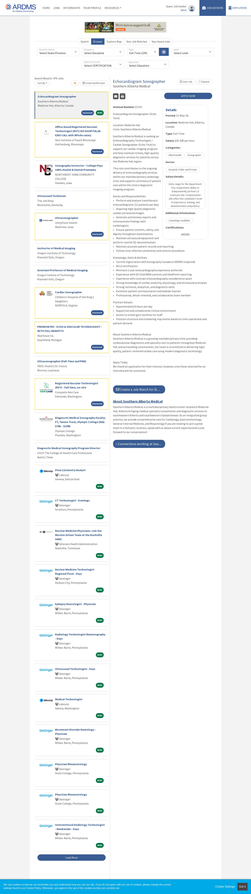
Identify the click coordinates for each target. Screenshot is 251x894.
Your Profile (92, 8)
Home (46, 8)
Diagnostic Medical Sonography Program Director (68, 448)
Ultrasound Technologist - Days (75, 669)
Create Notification (94, 83)
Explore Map (114, 41)
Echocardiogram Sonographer (57, 96)
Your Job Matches (136, 41)
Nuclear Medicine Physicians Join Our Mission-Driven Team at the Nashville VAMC (78, 535)
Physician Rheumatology (71, 764)
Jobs (56, 8)
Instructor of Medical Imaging (56, 248)
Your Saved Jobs (161, 41)
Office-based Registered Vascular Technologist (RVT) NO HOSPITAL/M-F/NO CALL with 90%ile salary (78, 131)
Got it (242, 886)
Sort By (41, 83)
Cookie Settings (225, 886)
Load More (71, 857)
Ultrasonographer (66, 218)
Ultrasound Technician (51, 196)
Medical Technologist (68, 699)
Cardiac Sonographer (68, 292)
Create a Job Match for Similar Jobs (140, 389)
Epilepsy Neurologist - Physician (75, 604)
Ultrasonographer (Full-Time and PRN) (61, 361)
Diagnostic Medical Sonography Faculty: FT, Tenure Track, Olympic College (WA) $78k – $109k (80, 422)
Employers (238, 8)
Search (85, 41)
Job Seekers (212, 8)
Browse (97, 41)
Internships (71, 8)
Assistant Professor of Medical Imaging (62, 270)
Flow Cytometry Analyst (70, 470)
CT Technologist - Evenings (72, 500)
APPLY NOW (188, 96)
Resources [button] (112, 8)
